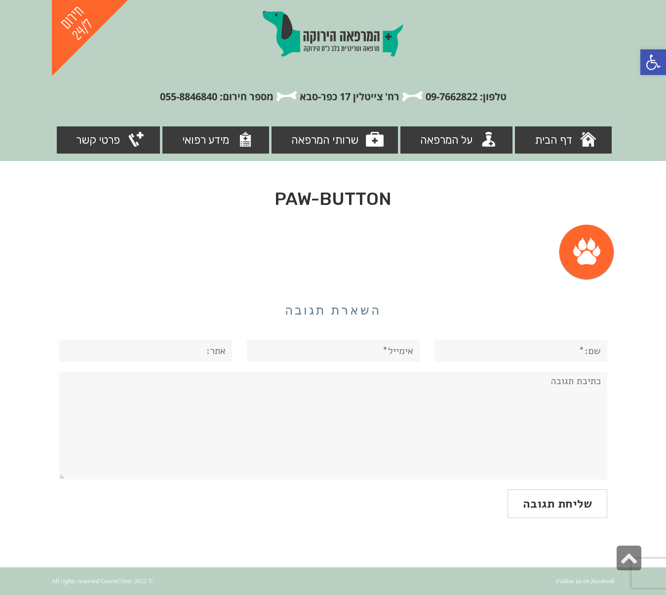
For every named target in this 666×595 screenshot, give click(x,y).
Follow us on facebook (585, 581)
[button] (653, 62)
